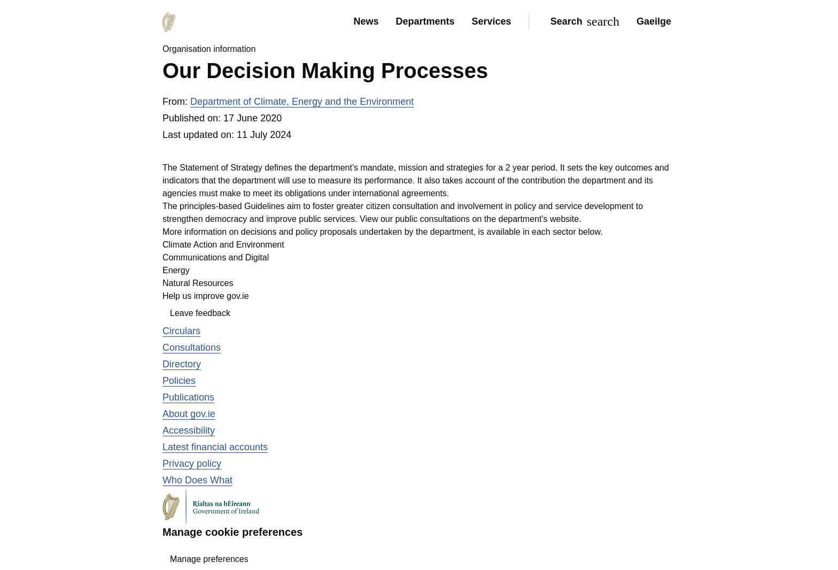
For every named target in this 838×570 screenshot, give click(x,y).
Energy (176, 270)
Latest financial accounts (215, 447)
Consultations (191, 347)
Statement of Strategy (221, 167)
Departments (425, 21)
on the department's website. (526, 219)
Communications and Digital (215, 257)
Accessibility (188, 430)
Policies (179, 380)
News (365, 21)
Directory (181, 364)
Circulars (181, 331)
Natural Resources (198, 283)
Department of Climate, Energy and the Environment (302, 101)
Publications (188, 397)
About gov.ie (188, 414)
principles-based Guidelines (232, 206)
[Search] (583, 21)
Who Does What (197, 480)
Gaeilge (654, 21)
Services (491, 21)
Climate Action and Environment (223, 244)
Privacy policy (191, 463)
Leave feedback (200, 313)
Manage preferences (209, 559)
